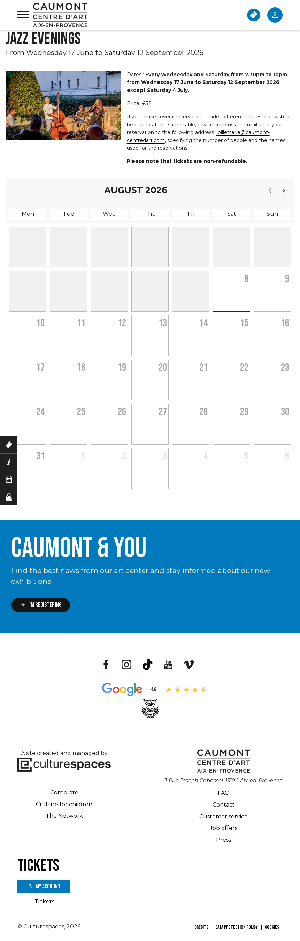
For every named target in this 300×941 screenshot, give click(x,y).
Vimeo (189, 664)
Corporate (64, 792)
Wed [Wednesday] (109, 214)
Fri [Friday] (190, 214)
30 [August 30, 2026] (285, 412)
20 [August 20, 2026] (163, 367)
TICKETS (253, 15)
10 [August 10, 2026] (40, 323)
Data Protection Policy (236, 927)
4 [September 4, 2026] (205, 456)
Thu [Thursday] (150, 214)
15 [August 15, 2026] (244, 323)
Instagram (126, 664)
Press (223, 840)
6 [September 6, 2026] (287, 456)
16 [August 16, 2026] (285, 323)
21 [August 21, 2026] (203, 367)
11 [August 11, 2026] (81, 323)
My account (48, 886)
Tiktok (147, 664)
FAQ (224, 793)
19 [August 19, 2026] (122, 367)
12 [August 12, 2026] (122, 323)
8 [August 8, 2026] (246, 279)
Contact (224, 804)
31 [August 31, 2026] (40, 456)
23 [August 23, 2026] (285, 367)
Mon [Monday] (28, 214)
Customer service (223, 816)
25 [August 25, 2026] (81, 412)
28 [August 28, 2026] (203, 412)
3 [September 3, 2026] (165, 456)
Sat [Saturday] (231, 214)
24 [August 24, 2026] (40, 412)
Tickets (44, 901)
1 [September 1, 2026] (83, 456)
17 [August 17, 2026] (40, 367)
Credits (201, 927)
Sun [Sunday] (272, 214)
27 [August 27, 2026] (163, 412)
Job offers (223, 828)
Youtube (168, 664)
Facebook (105, 664)
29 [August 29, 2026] (244, 412)
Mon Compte (275, 15)
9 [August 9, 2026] (287, 279)
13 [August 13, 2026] (163, 323)
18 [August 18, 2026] (81, 367)
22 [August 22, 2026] (244, 367)
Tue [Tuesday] (68, 214)
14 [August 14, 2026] (203, 323)
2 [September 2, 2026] (124, 456)
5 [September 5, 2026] (246, 456)
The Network (64, 816)
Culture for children (64, 804)
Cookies (272, 927)
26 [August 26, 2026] (122, 412)
